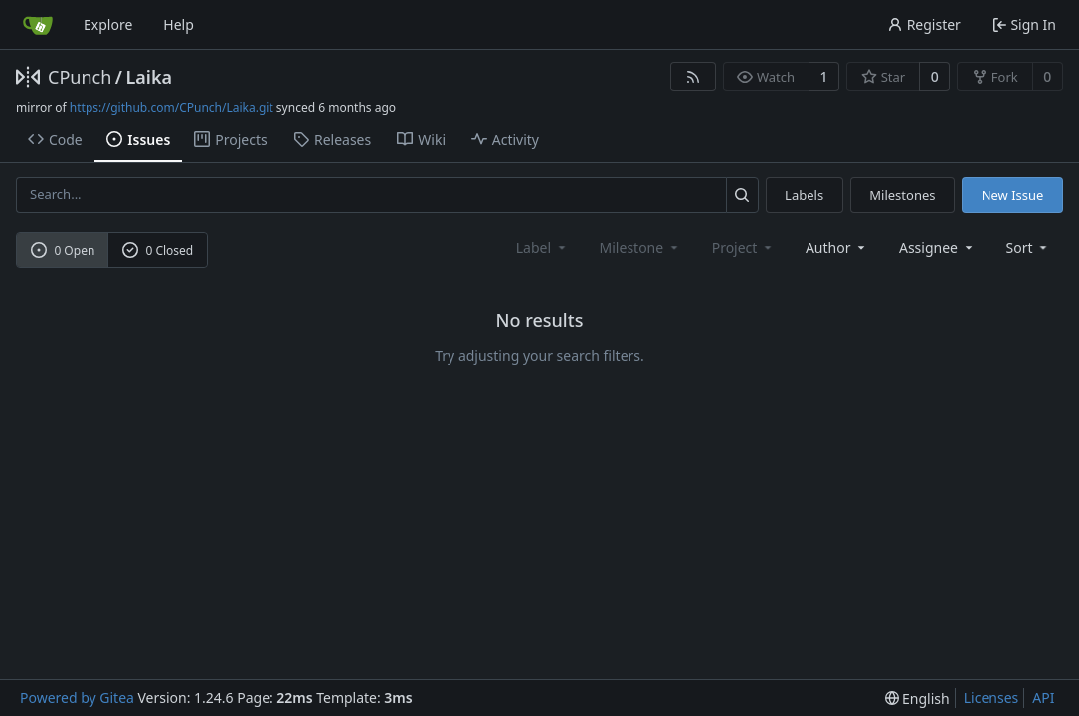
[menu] (1028, 247)
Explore (108, 24)
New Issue (1013, 195)
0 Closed (158, 250)
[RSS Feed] (693, 76)
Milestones (902, 195)
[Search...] (742, 194)
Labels (804, 195)
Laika (148, 77)
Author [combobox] (837, 247)
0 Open (63, 250)
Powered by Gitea (77, 697)
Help (178, 24)
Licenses (991, 697)
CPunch (79, 77)
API (1043, 697)
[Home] (38, 25)
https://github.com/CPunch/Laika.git (171, 107)
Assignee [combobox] (937, 247)
